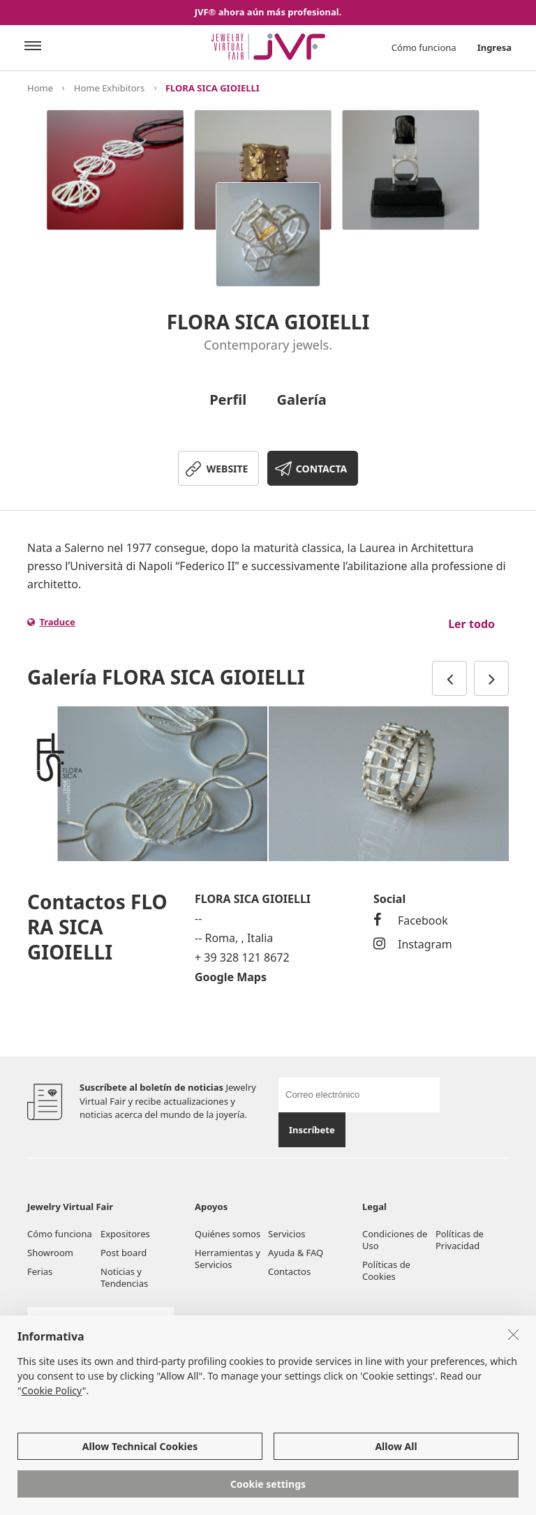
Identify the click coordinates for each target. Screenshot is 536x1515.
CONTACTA (321, 468)
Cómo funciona (424, 47)
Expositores (125, 1233)
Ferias (39, 1271)
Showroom (50, 1252)
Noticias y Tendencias (124, 1277)
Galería (302, 399)
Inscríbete (312, 1130)
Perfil (227, 399)
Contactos (289, 1271)
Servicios (286, 1233)
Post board (123, 1252)
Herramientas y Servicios (227, 1258)
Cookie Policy (52, 1390)
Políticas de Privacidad (460, 1239)
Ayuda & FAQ (295, 1252)
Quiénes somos (227, 1233)
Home (40, 88)
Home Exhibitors (109, 88)
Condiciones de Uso (394, 1239)
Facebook (410, 920)
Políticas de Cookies (386, 1270)
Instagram (412, 944)
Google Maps (231, 977)
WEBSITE (227, 468)
